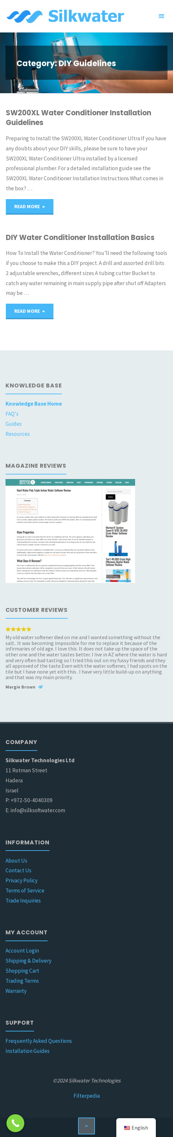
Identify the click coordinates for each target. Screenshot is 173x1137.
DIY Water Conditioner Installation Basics (80, 238)
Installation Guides (28, 1051)
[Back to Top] (86, 1126)
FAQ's (12, 413)
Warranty (16, 990)
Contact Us (18, 870)
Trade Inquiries (23, 900)
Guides (14, 423)
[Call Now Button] (15, 1123)
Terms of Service (25, 890)
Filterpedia (87, 1095)
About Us (16, 860)
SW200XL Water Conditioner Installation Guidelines (78, 118)
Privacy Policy (22, 880)
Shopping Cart (22, 970)
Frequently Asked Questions (39, 1040)
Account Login (22, 950)
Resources (18, 433)
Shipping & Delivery (29, 960)
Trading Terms (22, 980)
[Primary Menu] (161, 16)
